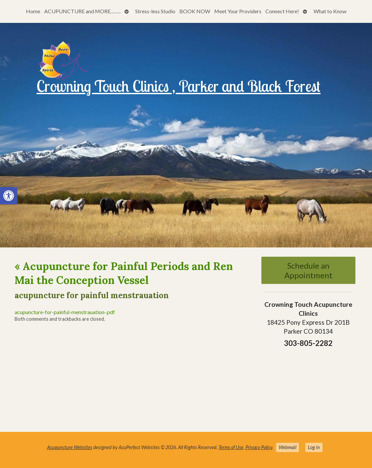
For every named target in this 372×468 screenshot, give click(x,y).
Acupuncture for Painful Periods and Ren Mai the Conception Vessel (124, 273)
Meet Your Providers (237, 11)
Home (33, 11)
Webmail (287, 447)
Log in (314, 447)
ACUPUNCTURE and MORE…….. (82, 11)
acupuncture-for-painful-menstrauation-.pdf (65, 312)
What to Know (330, 11)
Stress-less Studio (155, 11)
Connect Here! (282, 11)
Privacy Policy (258, 447)
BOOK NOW (194, 11)
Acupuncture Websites (69, 447)
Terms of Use (231, 447)
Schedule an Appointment (308, 270)
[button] (8, 195)
